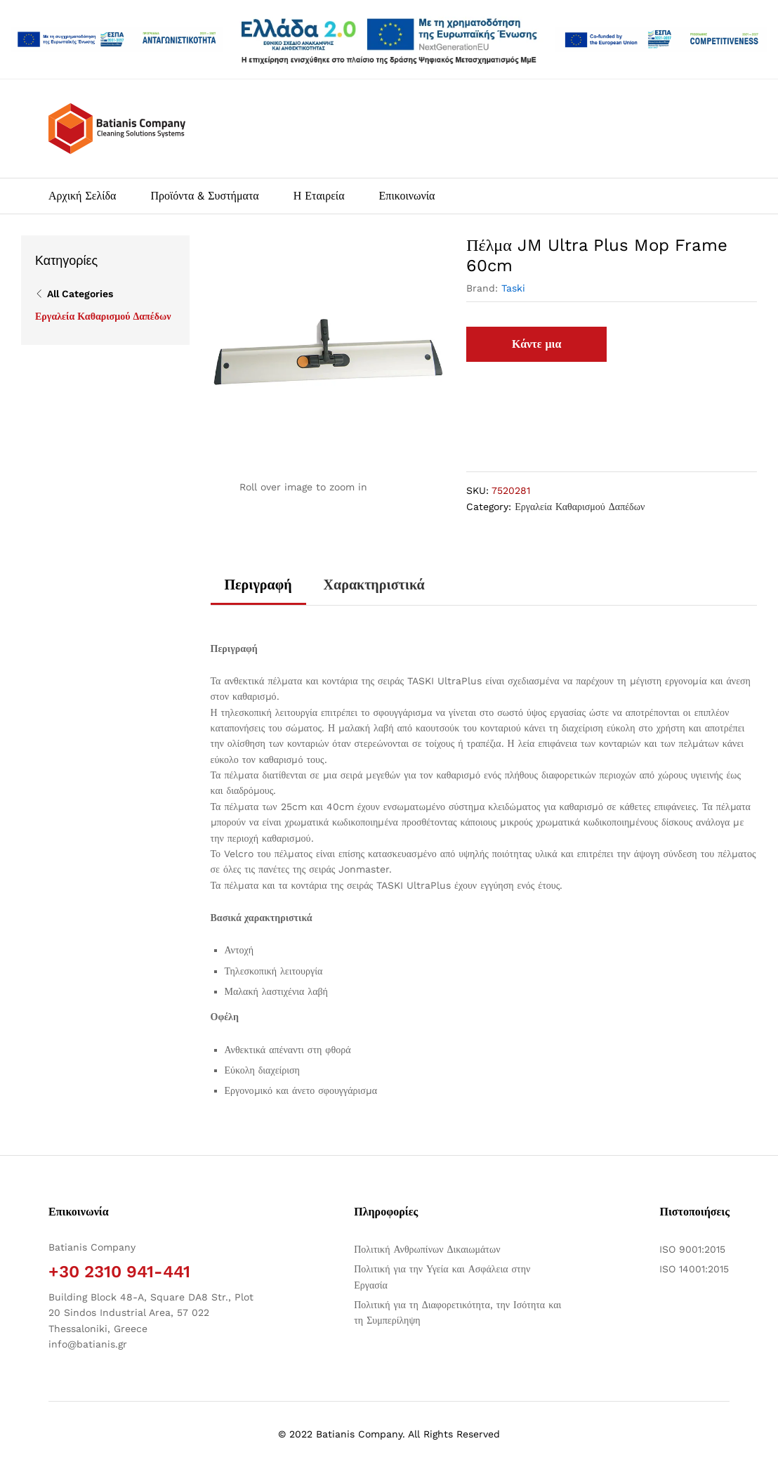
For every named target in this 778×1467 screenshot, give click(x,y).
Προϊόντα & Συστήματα (204, 196)
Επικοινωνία (407, 196)
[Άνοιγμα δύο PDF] (117, 39)
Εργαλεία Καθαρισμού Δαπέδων (580, 506)
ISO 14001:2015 (694, 1268)
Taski (513, 288)
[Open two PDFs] (661, 39)
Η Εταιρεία (319, 196)
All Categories (80, 293)
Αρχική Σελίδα (82, 196)
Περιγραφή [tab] (258, 585)
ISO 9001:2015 (692, 1249)
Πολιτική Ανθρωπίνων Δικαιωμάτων (427, 1249)
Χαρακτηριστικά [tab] (374, 585)
